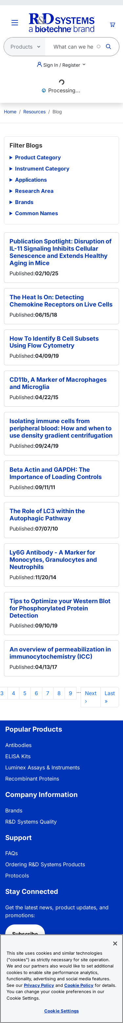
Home (10, 111)
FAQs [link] (11, 853)
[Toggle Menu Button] (15, 22)
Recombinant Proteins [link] (32, 778)
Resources (34, 111)
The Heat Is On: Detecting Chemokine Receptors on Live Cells (61, 300)
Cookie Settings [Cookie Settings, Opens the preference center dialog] (61, 1010)
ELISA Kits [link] (18, 756)
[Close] (115, 943)
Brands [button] (24, 202)
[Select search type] (22, 46)
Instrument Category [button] (42, 168)
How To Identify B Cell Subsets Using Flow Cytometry (54, 342)
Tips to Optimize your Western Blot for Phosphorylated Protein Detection (60, 608)
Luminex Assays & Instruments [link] (42, 767)
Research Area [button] (34, 191)
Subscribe (25, 934)
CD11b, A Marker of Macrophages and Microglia (58, 383)
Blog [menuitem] (57, 111)
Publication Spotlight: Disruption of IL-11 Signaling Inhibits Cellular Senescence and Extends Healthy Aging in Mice (61, 252)
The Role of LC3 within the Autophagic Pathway (47, 514)
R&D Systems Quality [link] (31, 821)
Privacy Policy (39, 985)
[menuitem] (10, 111)
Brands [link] (13, 810)
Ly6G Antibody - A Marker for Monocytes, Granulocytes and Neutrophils (53, 559)
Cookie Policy (78, 985)
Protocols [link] (17, 875)
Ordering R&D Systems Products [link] (45, 864)
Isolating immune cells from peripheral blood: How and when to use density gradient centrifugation (61, 428)
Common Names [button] (36, 213)
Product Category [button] (38, 157)
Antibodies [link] (18, 745)
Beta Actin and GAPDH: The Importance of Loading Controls (56, 473)
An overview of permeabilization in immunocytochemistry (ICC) (60, 653)
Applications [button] (31, 179)
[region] (61, 978)
